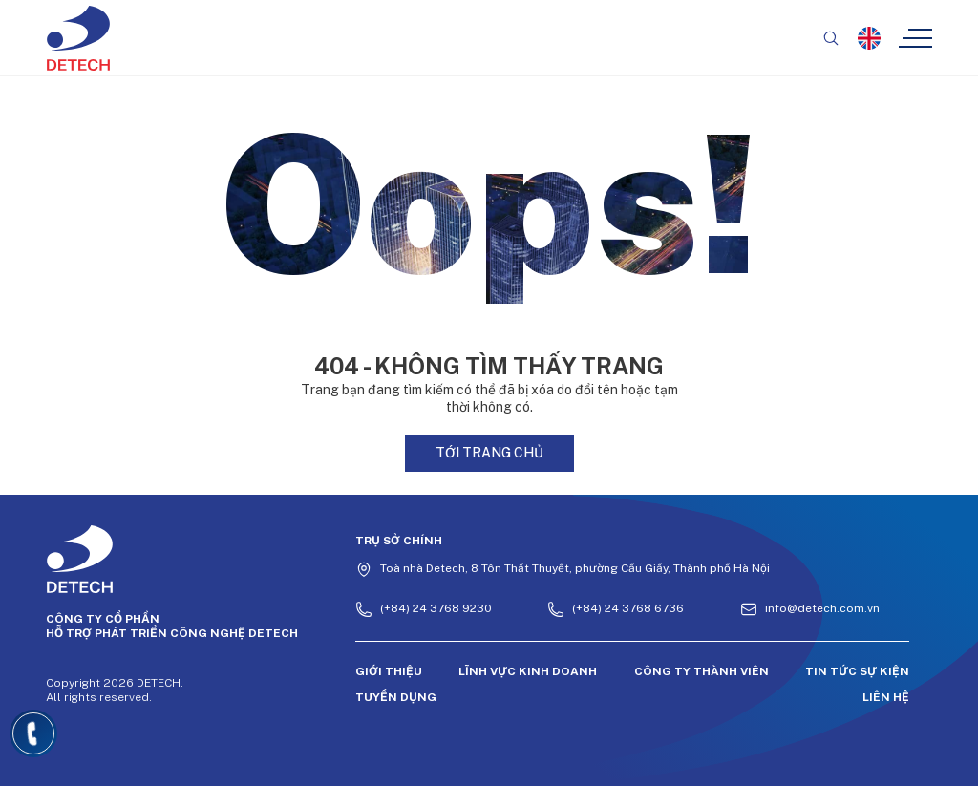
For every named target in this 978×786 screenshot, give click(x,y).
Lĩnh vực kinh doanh (527, 671)
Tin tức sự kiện (857, 671)
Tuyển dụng (395, 697)
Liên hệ (885, 697)
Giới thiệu (388, 671)
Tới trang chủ (489, 452)
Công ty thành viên (701, 671)
